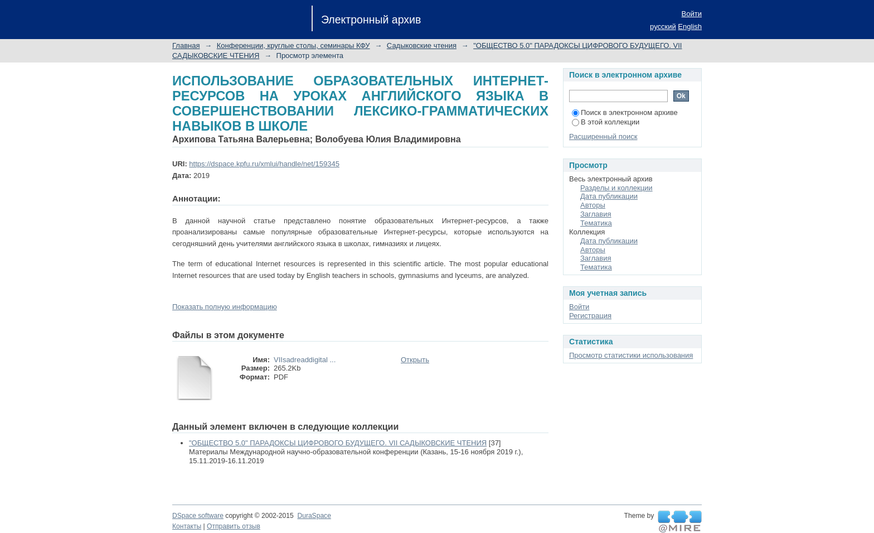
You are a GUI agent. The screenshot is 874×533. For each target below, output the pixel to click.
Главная (186, 45)
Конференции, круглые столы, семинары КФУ (293, 45)
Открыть (415, 360)
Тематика (596, 223)
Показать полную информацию (224, 306)
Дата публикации (609, 196)
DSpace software (198, 516)
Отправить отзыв (233, 526)
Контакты (186, 526)
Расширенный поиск (603, 136)
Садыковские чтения (422, 45)
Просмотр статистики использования (631, 355)
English (690, 26)
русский (663, 26)
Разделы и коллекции (616, 188)
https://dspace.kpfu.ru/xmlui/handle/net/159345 (264, 164)
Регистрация (590, 315)
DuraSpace (314, 516)
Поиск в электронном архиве (625, 112)
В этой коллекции (605, 122)
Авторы (592, 205)
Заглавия (595, 214)
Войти (692, 13)
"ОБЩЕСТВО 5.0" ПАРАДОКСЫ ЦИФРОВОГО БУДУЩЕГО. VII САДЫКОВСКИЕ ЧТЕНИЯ (338, 443)
